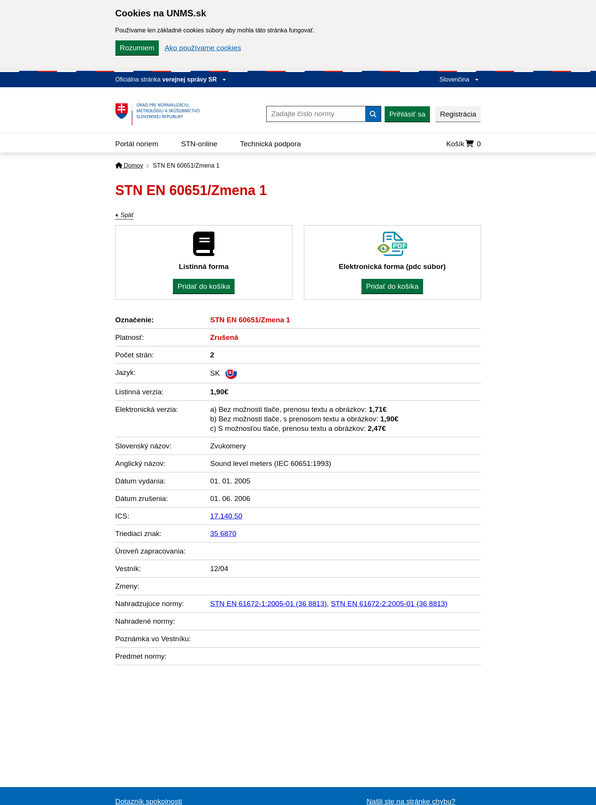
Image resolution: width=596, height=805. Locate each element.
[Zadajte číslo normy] (316, 114)
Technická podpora (270, 144)
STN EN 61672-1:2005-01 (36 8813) (268, 604)
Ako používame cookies (203, 47)
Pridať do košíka (203, 286)
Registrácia (458, 114)
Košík (463, 144)
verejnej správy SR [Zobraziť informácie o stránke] (194, 79)
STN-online (199, 144)
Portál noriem (136, 144)
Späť (127, 215)
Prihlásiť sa (407, 114)
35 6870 (223, 534)
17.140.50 (226, 516)
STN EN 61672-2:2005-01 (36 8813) (389, 604)
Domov (129, 165)
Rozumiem (137, 48)
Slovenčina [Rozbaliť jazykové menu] (459, 79)
